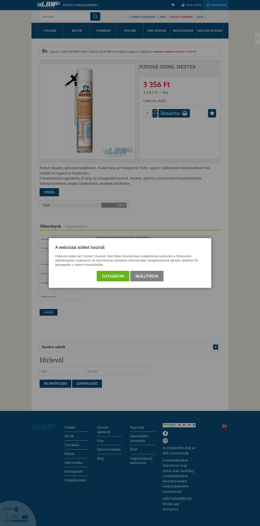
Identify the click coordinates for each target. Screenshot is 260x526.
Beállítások (146, 276)
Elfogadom (113, 276)
